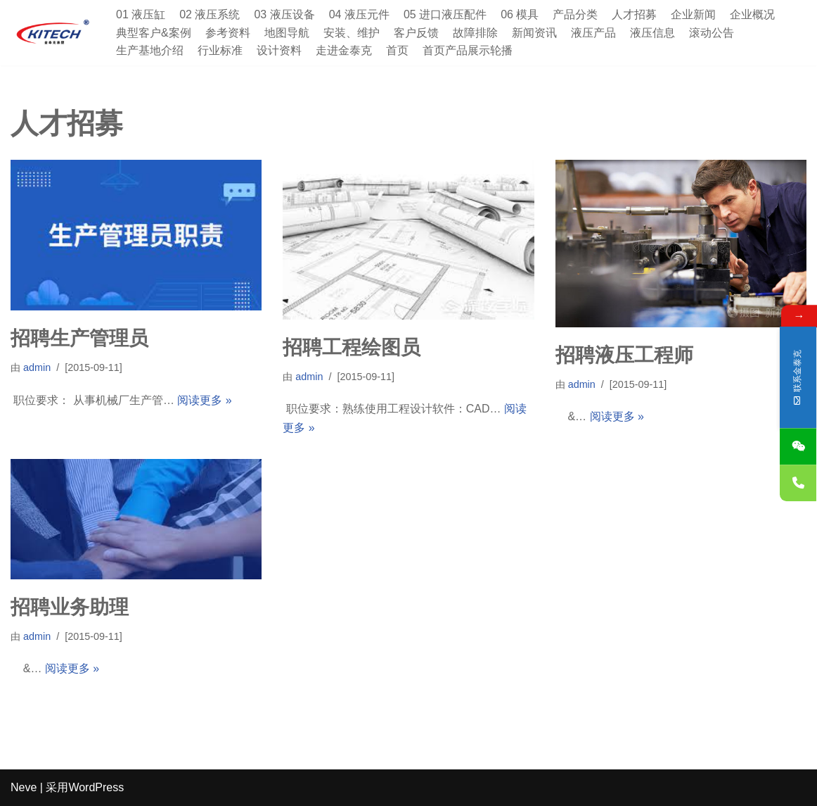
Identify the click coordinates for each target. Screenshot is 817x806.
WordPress (96, 788)
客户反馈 (416, 33)
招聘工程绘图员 (351, 347)
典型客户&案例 (153, 33)
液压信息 (652, 33)
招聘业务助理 (70, 607)
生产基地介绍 (150, 50)
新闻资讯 (534, 33)
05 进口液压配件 (445, 14)
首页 (397, 50)
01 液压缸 (140, 14)
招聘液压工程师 (624, 355)
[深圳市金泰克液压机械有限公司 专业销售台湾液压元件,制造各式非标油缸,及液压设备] (53, 32)
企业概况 (753, 14)
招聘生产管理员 (79, 338)
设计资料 (279, 50)
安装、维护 (351, 33)
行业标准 (220, 50)
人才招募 (634, 14)
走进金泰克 (344, 50)
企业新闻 (693, 14)
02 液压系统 (209, 14)
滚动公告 (711, 33)
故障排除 (475, 33)
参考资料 (227, 33)
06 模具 (520, 14)
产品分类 (575, 14)
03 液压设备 (285, 14)
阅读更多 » (204, 400)
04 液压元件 (359, 14)
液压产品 (593, 33)
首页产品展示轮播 (468, 50)
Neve (24, 788)
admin (37, 367)
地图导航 (286, 33)
